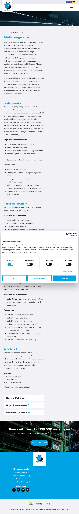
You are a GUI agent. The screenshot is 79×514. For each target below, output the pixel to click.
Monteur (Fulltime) (16, 398)
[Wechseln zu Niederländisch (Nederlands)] (67, 1)
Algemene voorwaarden (46, 509)
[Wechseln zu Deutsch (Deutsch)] (73, 1)
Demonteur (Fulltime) (18, 412)
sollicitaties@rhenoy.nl (23, 387)
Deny (14, 278)
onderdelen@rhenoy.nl (21, 482)
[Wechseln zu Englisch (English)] (70, 1)
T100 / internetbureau (27, 509)
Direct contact (39, 442)
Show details (68, 272)
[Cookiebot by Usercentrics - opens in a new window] (68, 234)
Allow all (64, 278)
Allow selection (39, 278)
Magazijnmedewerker (17, 405)
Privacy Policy (62, 509)
